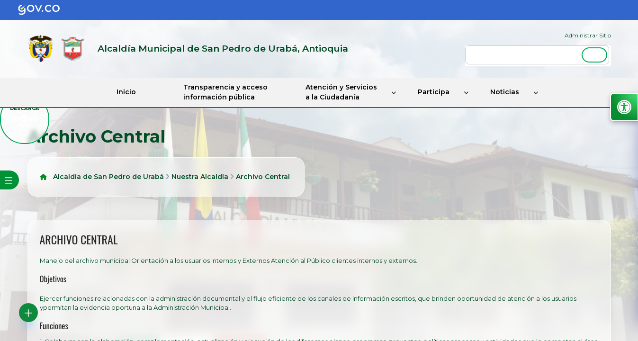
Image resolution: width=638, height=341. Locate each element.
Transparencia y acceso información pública (225, 92)
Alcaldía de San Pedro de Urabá (108, 176)
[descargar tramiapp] (24, 119)
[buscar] (537, 55)
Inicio (126, 92)
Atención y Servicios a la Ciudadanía (341, 92)
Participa (433, 92)
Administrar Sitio (588, 35)
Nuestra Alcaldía (199, 176)
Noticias (504, 92)
